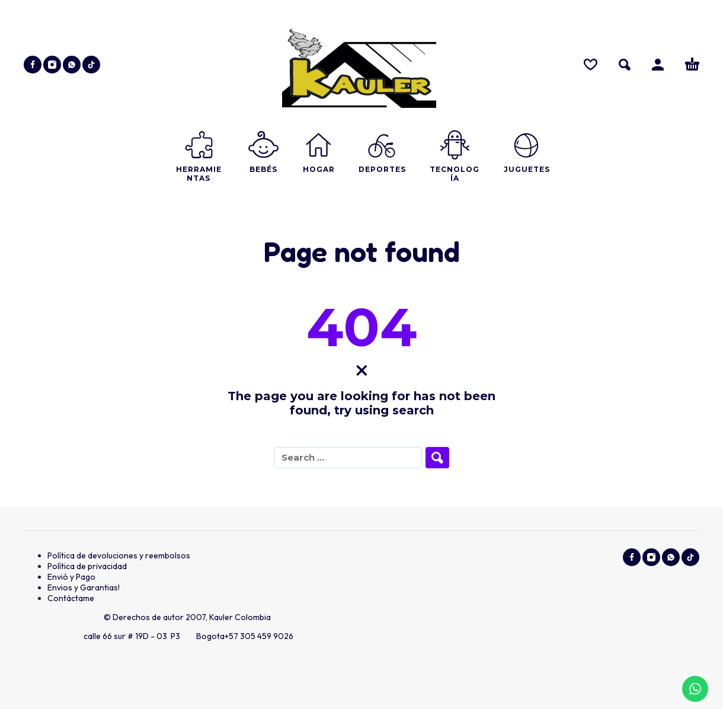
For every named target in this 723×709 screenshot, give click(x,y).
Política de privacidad (87, 566)
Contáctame (70, 598)
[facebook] (32, 65)
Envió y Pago (71, 576)
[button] (625, 65)
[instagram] (52, 65)
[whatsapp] (72, 65)
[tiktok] (91, 65)
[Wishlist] (590, 65)
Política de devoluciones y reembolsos (118, 555)
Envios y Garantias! (83, 587)
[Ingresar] (658, 65)
